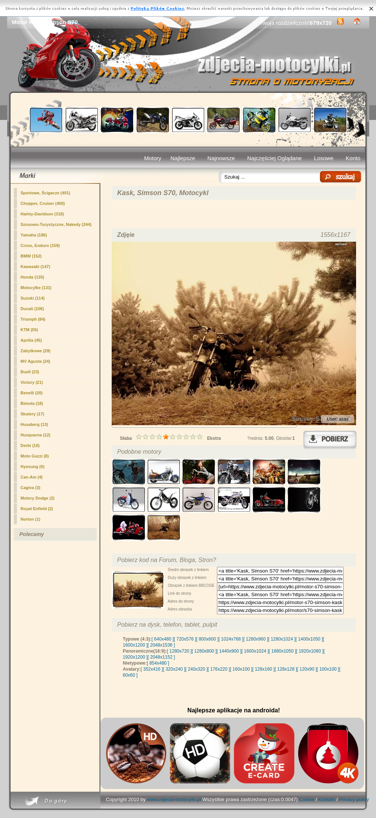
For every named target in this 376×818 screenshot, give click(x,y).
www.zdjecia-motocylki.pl (174, 799)
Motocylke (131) (36, 287)
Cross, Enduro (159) (40, 245)
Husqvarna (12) (35, 435)
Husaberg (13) (34, 424)
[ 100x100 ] (328, 669)
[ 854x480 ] (158, 663)
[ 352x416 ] (152, 669)
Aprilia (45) (31, 340)
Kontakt (326, 799)
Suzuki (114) (33, 298)
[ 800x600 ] (207, 639)
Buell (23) (30, 372)
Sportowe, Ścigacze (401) (45, 193)
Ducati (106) (32, 308)
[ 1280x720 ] (179, 651)
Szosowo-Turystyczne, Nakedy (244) (56, 224)
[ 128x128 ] (285, 669)
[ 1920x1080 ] (310, 651)
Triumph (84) (33, 319)
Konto (353, 158)
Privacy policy (354, 799)
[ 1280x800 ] (204, 651)
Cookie (306, 799)
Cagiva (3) (31, 487)
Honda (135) (32, 277)
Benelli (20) (32, 393)
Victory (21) (32, 382)
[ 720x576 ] (185, 639)
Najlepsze (182, 158)
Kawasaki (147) (35, 266)
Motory (152, 158)
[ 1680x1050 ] (282, 651)
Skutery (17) (32, 414)
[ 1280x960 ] (255, 639)
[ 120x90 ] (307, 669)
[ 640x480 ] (163, 639)
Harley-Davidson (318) (42, 214)
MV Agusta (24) (35, 361)
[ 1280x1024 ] (282, 639)
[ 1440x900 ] (229, 651)
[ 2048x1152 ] (161, 657)
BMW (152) (31, 256)
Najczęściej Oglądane (274, 158)
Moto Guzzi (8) (35, 456)
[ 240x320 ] (196, 669)
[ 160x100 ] (241, 669)
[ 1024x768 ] (230, 639)
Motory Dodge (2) (38, 498)
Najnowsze (221, 158)
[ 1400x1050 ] (309, 639)
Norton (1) (31, 519)
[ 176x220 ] (219, 669)
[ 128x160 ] (263, 669)
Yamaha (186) (34, 235)
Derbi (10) (30, 445)
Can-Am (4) (32, 477)
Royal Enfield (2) (37, 508)
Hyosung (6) (33, 466)
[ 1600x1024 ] (255, 651)
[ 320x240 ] (174, 669)
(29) (35, 350)
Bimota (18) (32, 403)
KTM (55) (29, 329)
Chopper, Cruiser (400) (43, 203)
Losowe (324, 158)
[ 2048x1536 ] (161, 645)
